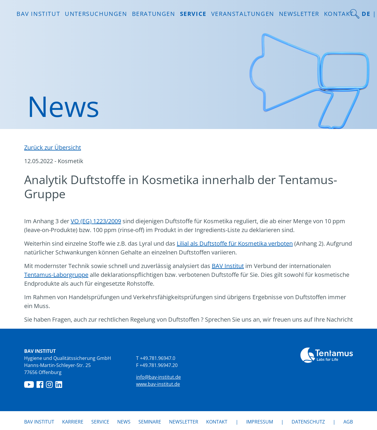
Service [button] (193, 14)
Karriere (72, 422)
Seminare (149, 422)
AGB (348, 422)
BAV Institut (228, 266)
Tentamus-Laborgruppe (56, 275)
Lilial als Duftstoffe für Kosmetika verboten (235, 243)
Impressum (259, 422)
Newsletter (299, 14)
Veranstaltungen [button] (242, 14)
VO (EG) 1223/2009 (96, 221)
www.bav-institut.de (158, 384)
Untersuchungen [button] (96, 14)
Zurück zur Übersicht (52, 147)
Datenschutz (308, 422)
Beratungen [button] (153, 14)
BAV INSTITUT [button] (38, 14)
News (123, 421)
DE (366, 14)
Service (100, 422)
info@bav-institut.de (158, 377)
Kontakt (339, 14)
